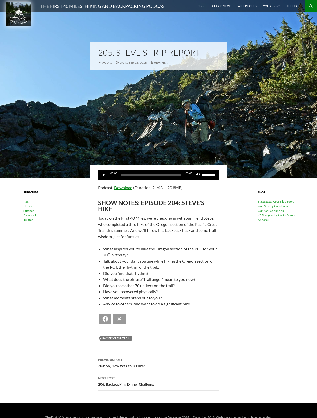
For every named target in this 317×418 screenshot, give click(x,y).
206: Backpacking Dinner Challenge (158, 380)
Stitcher (28, 211)
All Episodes (247, 6)
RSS (26, 201)
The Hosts (294, 6)
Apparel (263, 220)
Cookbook (273, 206)
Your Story (271, 6)
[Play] (104, 174)
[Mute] (198, 174)
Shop (201, 6)
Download (123, 187)
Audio (107, 62)
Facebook (30, 215)
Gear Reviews (221, 6)
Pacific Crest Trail (116, 338)
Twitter (28, 220)
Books (276, 215)
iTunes (27, 206)
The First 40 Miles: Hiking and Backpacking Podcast (103, 6)
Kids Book (276, 201)
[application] (158, 175)
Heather (161, 62)
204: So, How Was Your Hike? (158, 362)
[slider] (151, 175)
